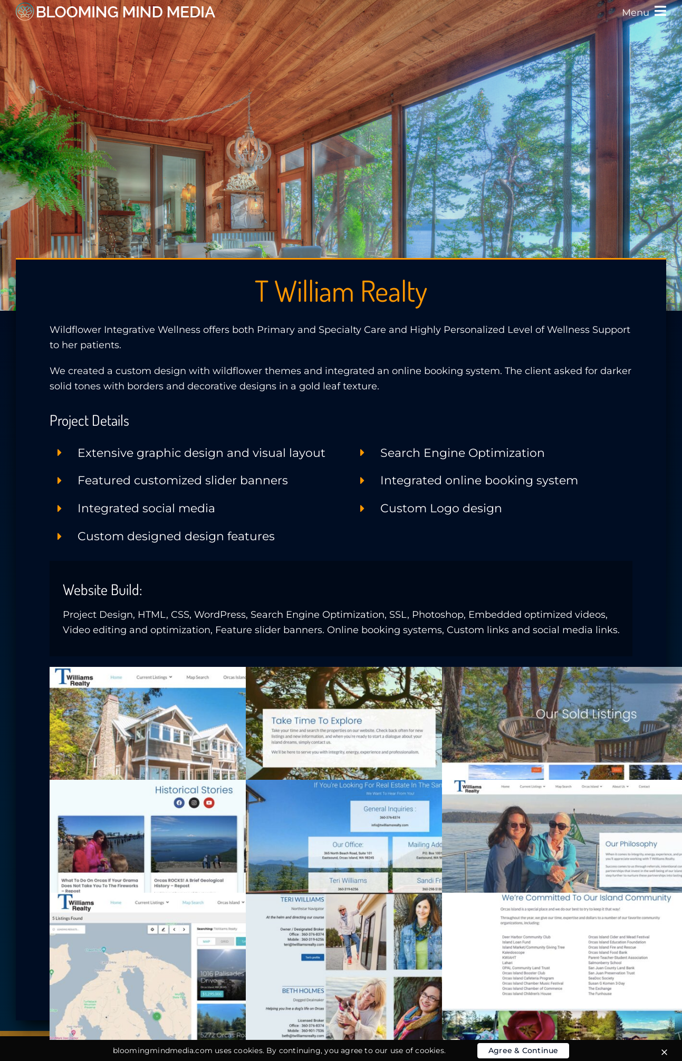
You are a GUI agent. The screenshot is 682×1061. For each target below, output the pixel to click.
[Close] (664, 1052)
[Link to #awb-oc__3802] (660, 10)
